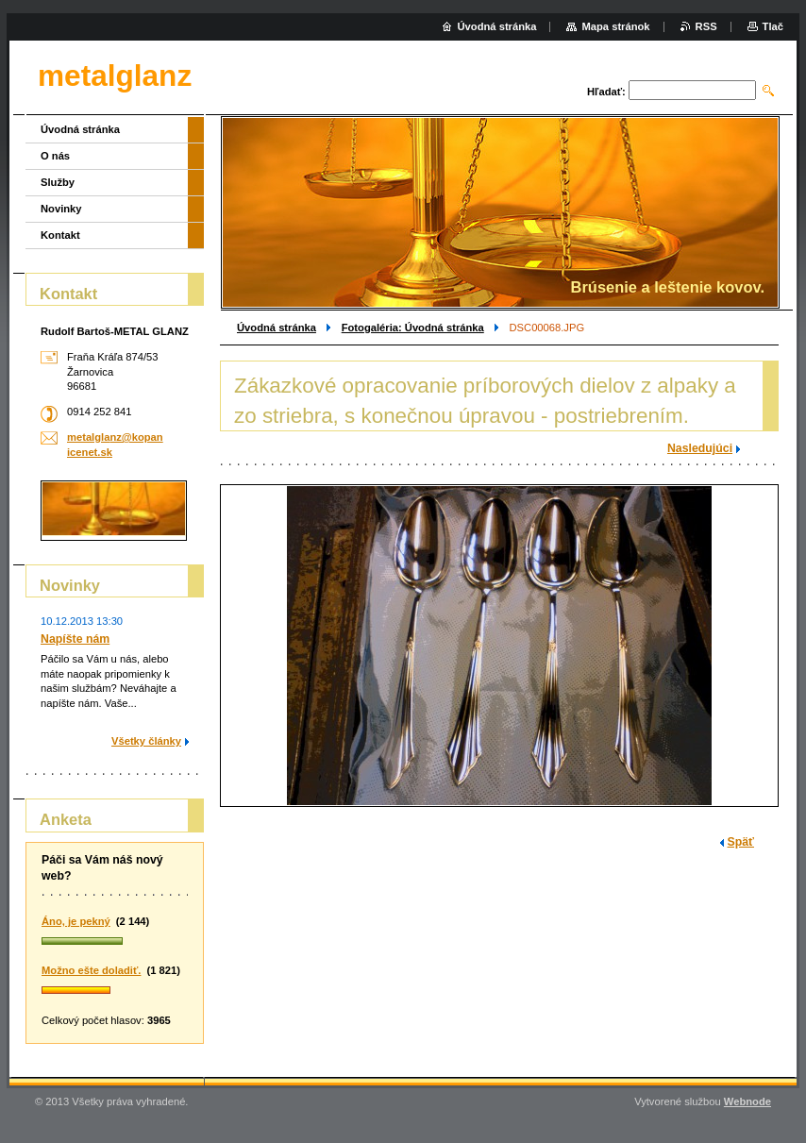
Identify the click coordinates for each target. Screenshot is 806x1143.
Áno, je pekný (76, 921)
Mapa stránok (615, 26)
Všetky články (146, 741)
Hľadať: (606, 91)
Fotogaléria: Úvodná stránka (413, 327)
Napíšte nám (75, 639)
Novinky (61, 208)
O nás (55, 155)
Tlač (773, 26)
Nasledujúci (699, 448)
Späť (741, 842)
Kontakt (60, 235)
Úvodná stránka (276, 327)
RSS (706, 26)
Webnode (747, 1101)
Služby (58, 182)
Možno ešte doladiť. (91, 970)
